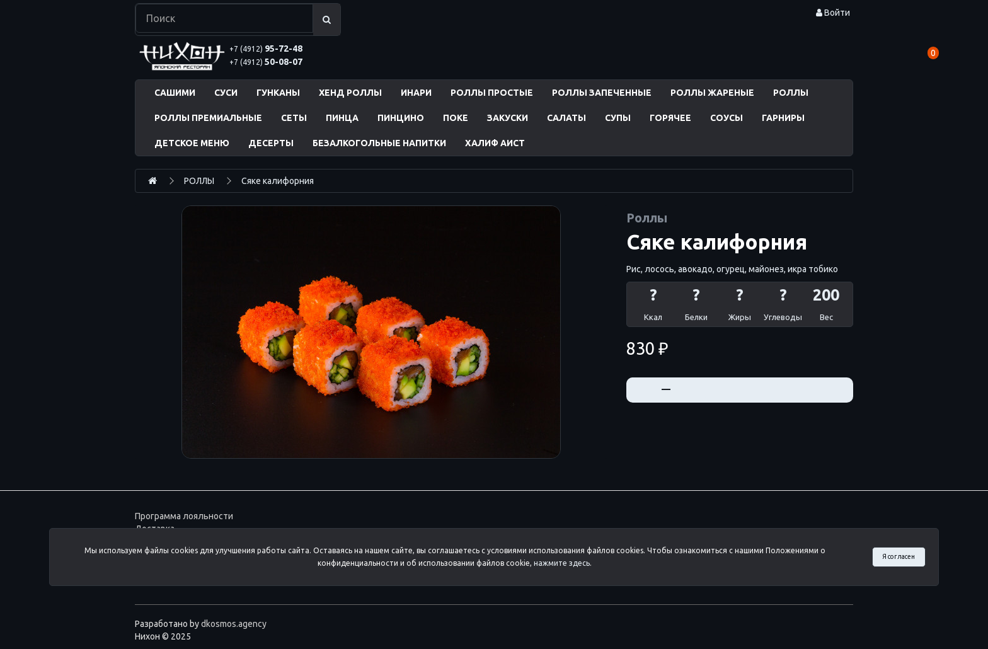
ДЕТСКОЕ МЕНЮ (191, 143)
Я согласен (898, 556)
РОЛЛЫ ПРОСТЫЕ (492, 93)
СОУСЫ (726, 118)
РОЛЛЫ (790, 93)
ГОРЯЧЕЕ (670, 118)
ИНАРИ (416, 93)
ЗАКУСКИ (507, 118)
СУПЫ (618, 118)
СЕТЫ (294, 118)
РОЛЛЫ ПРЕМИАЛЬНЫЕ (208, 118)
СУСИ (226, 93)
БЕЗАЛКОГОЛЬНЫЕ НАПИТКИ (379, 143)
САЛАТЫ (566, 118)
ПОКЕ (455, 118)
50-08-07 (265, 62)
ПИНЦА (342, 118)
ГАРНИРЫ (783, 118)
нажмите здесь (562, 563)
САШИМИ (174, 93)
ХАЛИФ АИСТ (495, 143)
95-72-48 (265, 48)
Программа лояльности (184, 516)
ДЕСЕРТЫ (271, 143)
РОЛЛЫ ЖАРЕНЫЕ (712, 93)
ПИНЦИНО (400, 118)
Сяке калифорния (277, 181)
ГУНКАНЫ (278, 93)
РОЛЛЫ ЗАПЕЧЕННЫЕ (602, 93)
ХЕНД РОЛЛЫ (350, 93)
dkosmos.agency (234, 624)
